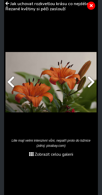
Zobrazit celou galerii (51, 154)
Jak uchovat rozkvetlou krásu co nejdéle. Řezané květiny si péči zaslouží (47, 6)
